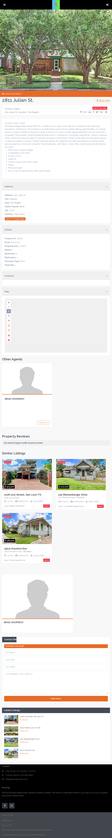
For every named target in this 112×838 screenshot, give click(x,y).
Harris (21, 206)
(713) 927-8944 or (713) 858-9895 (19, 775)
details (46, 506)
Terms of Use (7, 825)
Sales (17, 109)
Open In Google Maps (15, 219)
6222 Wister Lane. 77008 (30, 728)
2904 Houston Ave (15, 548)
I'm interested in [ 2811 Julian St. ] (56, 682)
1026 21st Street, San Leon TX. (23, 494)
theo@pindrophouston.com (17, 779)
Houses (8, 109)
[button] (4, 50)
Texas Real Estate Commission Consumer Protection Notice (23, 835)
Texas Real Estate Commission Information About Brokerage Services (27, 830)
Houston (23, 112)
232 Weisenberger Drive (72, 494)
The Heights (33, 112)
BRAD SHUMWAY (14, 398)
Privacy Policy (7, 820)
